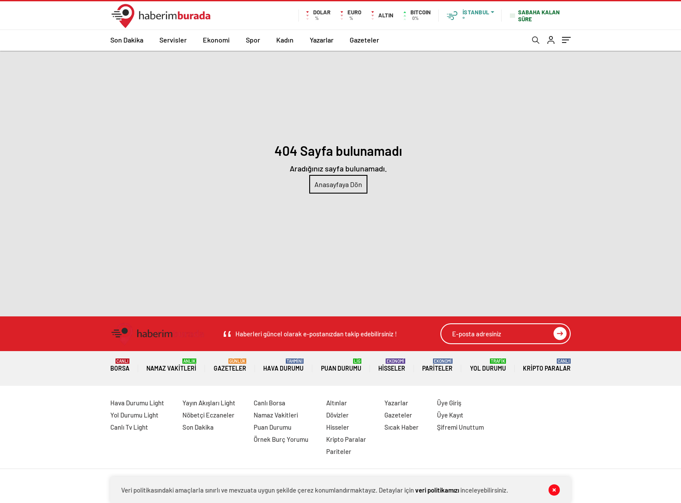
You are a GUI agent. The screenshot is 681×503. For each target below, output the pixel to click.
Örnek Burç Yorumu (281, 439)
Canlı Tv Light (129, 427)
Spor (253, 40)
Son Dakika (126, 40)
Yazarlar (322, 40)
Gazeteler (364, 40)
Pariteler (437, 365)
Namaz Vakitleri (171, 365)
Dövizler (337, 415)
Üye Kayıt (450, 415)
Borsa (119, 365)
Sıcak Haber (401, 427)
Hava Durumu (283, 365)
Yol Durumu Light (134, 415)
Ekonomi (216, 40)
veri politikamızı (437, 490)
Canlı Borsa (269, 403)
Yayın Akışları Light (208, 403)
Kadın (285, 40)
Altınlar (336, 403)
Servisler (173, 40)
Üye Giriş (449, 403)
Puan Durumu (341, 365)
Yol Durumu (488, 365)
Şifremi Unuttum (460, 427)
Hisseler (391, 365)
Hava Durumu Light (137, 403)
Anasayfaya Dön (338, 184)
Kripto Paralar (547, 365)
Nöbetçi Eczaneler (208, 415)
